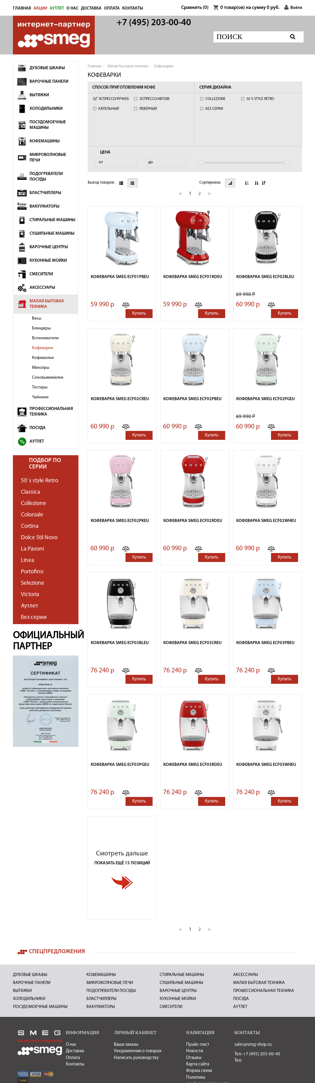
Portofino (32, 572)
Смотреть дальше (122, 782)
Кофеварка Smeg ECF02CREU (120, 361)
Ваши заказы (126, 968)
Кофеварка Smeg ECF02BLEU (265, 248)
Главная (22, 8)
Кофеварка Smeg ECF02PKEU (120, 473)
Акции (40, 8)
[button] (125, 266)
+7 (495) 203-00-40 (154, 23)
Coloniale (32, 515)
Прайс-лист (197, 968)
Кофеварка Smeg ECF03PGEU (120, 698)
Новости (194, 975)
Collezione (33, 504)
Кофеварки (42, 348)
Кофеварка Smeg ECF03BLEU (120, 585)
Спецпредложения (57, 876)
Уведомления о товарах (137, 975)
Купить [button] (139, 275)
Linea (27, 560)
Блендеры (41, 328)
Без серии (34, 617)
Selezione (32, 583)
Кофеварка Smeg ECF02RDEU (192, 473)
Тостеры (39, 387)
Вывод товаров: (101, 154)
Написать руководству (136, 982)
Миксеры (40, 367)
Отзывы (193, 982)
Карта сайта (197, 988)
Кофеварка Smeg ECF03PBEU (265, 585)
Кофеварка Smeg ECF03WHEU (266, 698)
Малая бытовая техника (127, 66)
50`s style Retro (39, 481)
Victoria (30, 595)
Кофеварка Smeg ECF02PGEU (265, 361)
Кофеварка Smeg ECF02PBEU (192, 361)
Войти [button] (293, 7)
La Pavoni (32, 549)
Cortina (29, 526)
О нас (72, 8)
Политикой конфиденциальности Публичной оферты (195, 1036)
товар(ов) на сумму (246, 7)
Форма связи (199, 995)
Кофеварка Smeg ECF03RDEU (192, 698)
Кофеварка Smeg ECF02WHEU (266, 473)
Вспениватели (45, 338)
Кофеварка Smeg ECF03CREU (192, 585)
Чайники (40, 397)
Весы (36, 318)
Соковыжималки (47, 377)
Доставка (91, 8)
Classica (30, 492)
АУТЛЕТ (57, 8)
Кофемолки (43, 358)
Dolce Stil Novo (39, 538)
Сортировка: (210, 154)
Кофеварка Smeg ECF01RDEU (192, 248)
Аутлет (29, 606)
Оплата (112, 8)
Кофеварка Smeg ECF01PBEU (120, 248)
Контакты (132, 8)
